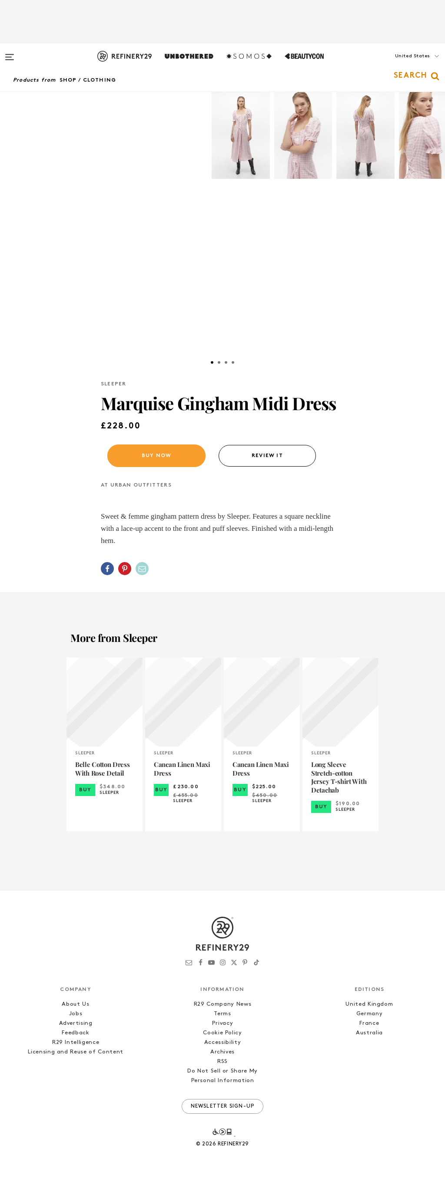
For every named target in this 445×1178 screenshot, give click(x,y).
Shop (68, 80)
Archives (222, 1052)
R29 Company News (222, 1004)
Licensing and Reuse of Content (75, 1052)
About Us (75, 1004)
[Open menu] (9, 53)
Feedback (75, 1033)
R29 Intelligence (75, 1042)
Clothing (99, 80)
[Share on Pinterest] (124, 568)
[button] (401, 64)
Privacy (222, 1023)
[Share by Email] (142, 568)
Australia (369, 1033)
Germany (369, 1014)
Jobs (76, 1014)
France (369, 1023)
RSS (222, 1061)
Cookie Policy (222, 1033)
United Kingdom (369, 1004)
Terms (222, 1014)
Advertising (76, 1023)
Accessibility (222, 1042)
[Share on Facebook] (107, 568)
